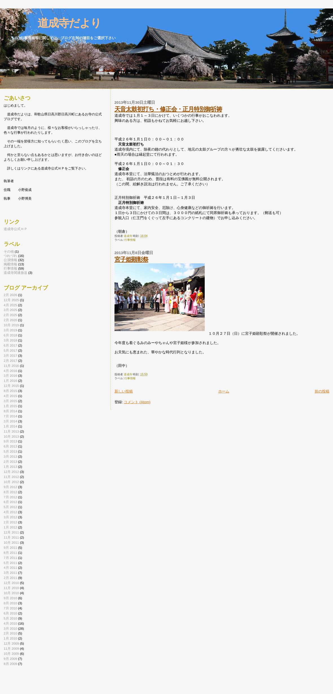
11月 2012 (11, 477)
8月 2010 (10, 603)
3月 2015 (10, 401)
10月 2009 (11, 653)
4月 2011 (10, 567)
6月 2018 (10, 335)
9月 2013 (10, 441)
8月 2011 (10, 552)
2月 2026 (10, 295)
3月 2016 (10, 375)
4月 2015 (10, 396)
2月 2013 (10, 461)
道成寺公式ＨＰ (15, 229)
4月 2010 (10, 623)
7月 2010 (10, 608)
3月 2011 (10, 572)
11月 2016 (11, 365)
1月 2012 (10, 527)
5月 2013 (10, 451)
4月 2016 (10, 371)
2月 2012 (10, 522)
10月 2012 (11, 482)
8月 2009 (10, 664)
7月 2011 (10, 557)
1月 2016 (10, 380)
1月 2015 (10, 406)
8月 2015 (10, 391)
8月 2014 (10, 411)
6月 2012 (10, 502)
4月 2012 (10, 512)
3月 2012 (10, 517)
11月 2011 (11, 537)
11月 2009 (11, 648)
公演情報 (10, 260)
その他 (9, 251)
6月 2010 (10, 613)
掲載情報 (10, 264)
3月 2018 (10, 340)
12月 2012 (11, 471)
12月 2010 (11, 583)
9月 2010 (10, 598)
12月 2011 (11, 532)
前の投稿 (322, 391)
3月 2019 (10, 330)
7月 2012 (10, 497)
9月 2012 (10, 487)
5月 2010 (10, 618)
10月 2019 (11, 325)
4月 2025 (10, 305)
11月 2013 (11, 431)
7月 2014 (10, 416)
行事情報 (130, 239)
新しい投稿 (123, 391)
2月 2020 (10, 320)
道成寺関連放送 (15, 272)
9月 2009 (10, 658)
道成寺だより (59, 23)
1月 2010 (10, 638)
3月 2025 (10, 310)
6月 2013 (10, 446)
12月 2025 (11, 300)
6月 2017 (10, 345)
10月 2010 (11, 593)
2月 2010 (10, 633)
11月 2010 (11, 588)
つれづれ (10, 255)
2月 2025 (10, 315)
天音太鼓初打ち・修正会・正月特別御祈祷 (168, 109)
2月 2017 (10, 360)
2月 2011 (10, 578)
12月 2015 (11, 385)
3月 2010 (10, 628)
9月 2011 (10, 547)
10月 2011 (11, 542)
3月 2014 (10, 421)
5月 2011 (10, 563)
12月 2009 (11, 643)
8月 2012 (10, 492)
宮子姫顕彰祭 (131, 259)
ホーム (223, 391)
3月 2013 (10, 456)
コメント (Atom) (137, 402)
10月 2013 (11, 436)
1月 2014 (10, 426)
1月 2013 (10, 466)
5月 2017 (10, 350)
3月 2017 (10, 355)
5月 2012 (10, 507)
